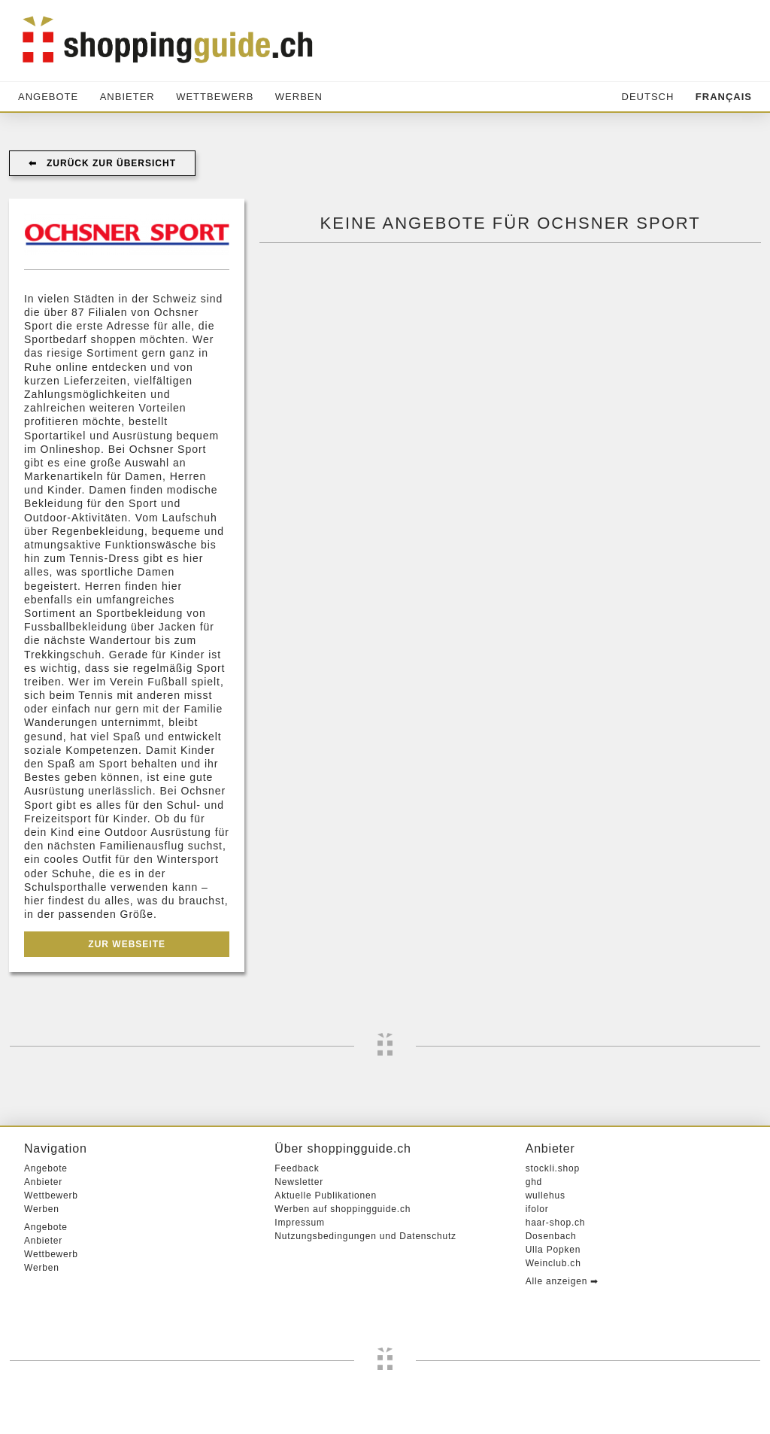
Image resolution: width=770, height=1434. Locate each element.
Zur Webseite (126, 944)
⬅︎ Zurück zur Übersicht (102, 163)
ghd (534, 1182)
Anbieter (127, 96)
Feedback (296, 1168)
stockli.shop (553, 1168)
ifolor (537, 1209)
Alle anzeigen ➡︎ (562, 1281)
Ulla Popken (553, 1249)
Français (724, 96)
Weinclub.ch (553, 1263)
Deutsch (648, 96)
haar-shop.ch (556, 1222)
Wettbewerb (214, 96)
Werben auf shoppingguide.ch (342, 1209)
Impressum (299, 1222)
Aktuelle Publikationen (325, 1195)
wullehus (545, 1195)
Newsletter (298, 1182)
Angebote (48, 96)
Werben (299, 96)
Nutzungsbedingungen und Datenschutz (365, 1236)
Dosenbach (551, 1236)
